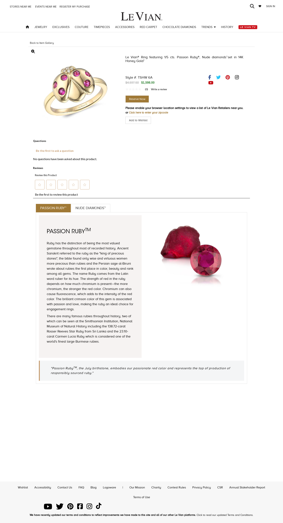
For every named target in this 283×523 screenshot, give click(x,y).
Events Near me (45, 6)
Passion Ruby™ (54, 208)
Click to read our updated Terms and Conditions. (225, 515)
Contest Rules (177, 487)
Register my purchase (75, 6)
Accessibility (42, 487)
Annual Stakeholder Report (247, 487)
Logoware (109, 487)
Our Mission (137, 487)
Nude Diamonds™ (93, 208)
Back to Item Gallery (42, 43)
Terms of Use (141, 497)
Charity (156, 487)
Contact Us (64, 487)
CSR (220, 487)
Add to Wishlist (139, 120)
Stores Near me (20, 6)
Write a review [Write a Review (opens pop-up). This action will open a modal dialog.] (159, 89)
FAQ (81, 487)
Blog (94, 487)
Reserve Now (137, 99)
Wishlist (23, 487)
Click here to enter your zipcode (150, 112)
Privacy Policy (201, 487)
